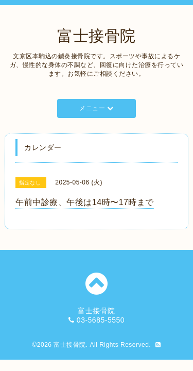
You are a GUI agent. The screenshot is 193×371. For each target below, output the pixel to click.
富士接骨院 (96, 35)
